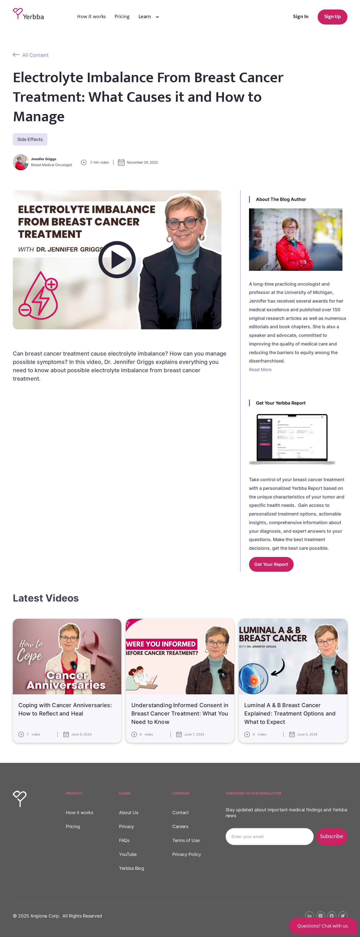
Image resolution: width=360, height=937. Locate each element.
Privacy (126, 826)
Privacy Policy (186, 854)
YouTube (128, 854)
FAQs (124, 840)
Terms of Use (186, 840)
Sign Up (332, 17)
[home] (28, 14)
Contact (180, 812)
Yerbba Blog (131, 868)
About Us (128, 812)
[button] (153, 17)
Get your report (271, 564)
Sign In (301, 17)
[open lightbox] (117, 259)
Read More (260, 369)
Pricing (122, 17)
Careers (180, 826)
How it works (91, 17)
